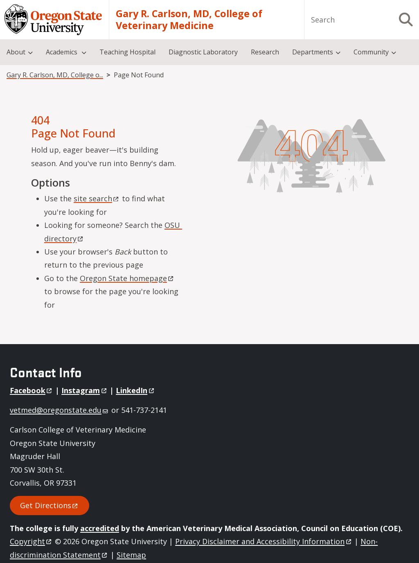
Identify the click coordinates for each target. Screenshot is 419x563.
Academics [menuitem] (62, 51)
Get (49, 505)
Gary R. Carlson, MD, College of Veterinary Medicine (189, 20)
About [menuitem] (16, 51)
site (97, 198)
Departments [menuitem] (312, 51)
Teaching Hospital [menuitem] (127, 51)
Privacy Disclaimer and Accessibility (263, 541)
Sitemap (131, 555)
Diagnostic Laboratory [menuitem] (203, 51)
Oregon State (127, 278)
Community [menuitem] (371, 51)
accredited (99, 528)
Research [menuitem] (265, 51)
